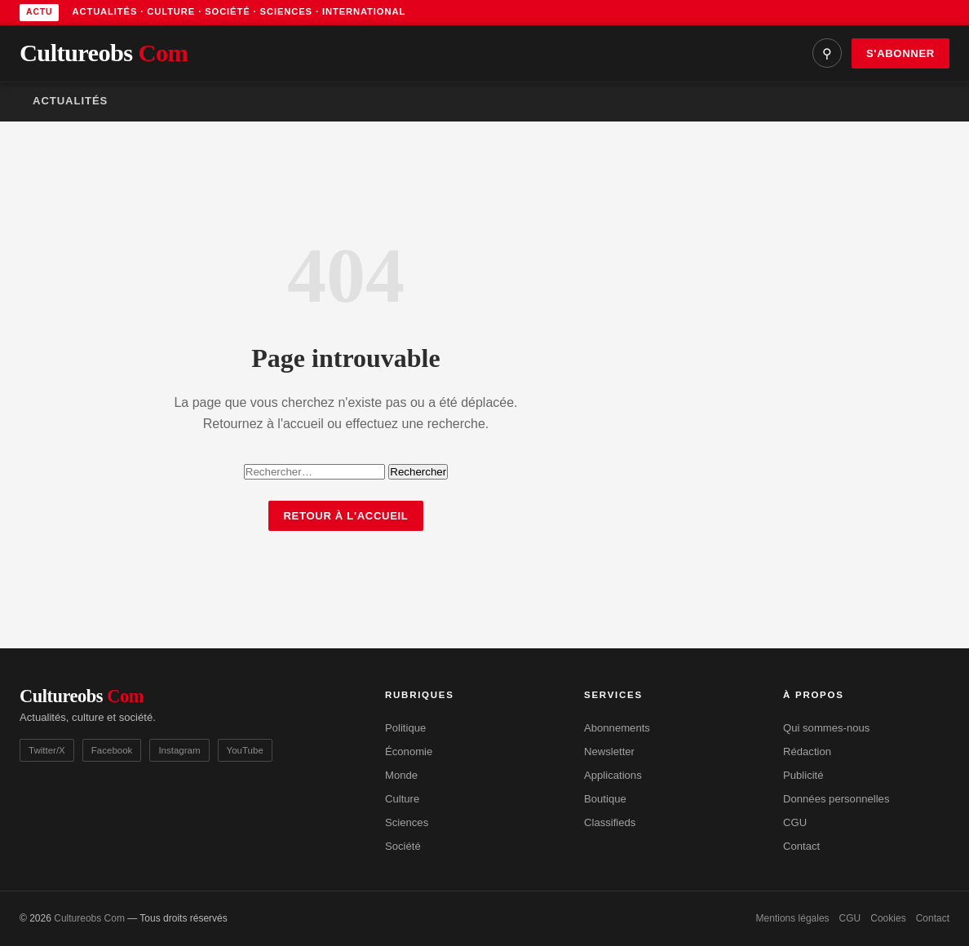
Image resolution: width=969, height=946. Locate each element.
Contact (801, 846)
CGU (795, 822)
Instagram (179, 750)
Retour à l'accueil (345, 516)
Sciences (406, 822)
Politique (405, 728)
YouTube (245, 750)
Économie (408, 751)
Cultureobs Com (89, 918)
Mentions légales (793, 918)
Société (403, 846)
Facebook (112, 750)
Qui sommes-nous (826, 728)
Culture (402, 799)
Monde (401, 775)
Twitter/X (47, 750)
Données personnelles (836, 799)
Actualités (70, 101)
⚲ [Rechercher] (827, 53)
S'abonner (900, 53)
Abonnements (617, 728)
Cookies (887, 918)
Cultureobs (104, 53)
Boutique (605, 799)
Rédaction (807, 751)
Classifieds (609, 822)
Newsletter (609, 751)
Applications (613, 775)
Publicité (803, 775)
